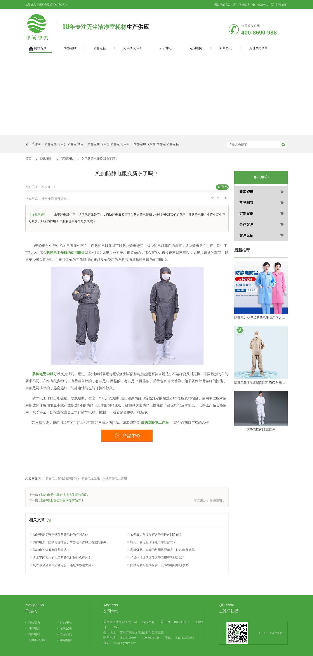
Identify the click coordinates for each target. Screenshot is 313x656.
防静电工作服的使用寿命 (65, 253)
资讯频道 (46, 158)
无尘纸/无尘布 (37, 640)
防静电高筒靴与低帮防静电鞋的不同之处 (60, 534)
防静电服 (34, 628)
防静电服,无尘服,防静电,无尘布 (109, 144)
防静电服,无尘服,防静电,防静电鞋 (156, 144)
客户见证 (246, 235)
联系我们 (66, 634)
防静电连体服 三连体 (261, 429)
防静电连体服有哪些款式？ (51, 550)
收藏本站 (260, 5)
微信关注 (222, 5)
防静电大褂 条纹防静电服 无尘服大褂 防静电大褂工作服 (261, 317)
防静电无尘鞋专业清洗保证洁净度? (64, 494)
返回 (221, 187)
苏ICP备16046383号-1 (174, 622)
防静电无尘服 (42, 374)
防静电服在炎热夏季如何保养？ (62, 500)
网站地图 (278, 5)
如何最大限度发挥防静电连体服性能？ (156, 534)
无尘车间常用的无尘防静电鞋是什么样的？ (62, 557)
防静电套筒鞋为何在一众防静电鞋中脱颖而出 (160, 565)
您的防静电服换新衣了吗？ (100, 158)
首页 (28, 158)
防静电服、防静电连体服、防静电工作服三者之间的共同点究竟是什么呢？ (72, 542)
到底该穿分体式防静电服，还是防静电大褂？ (63, 565)
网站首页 (34, 622)
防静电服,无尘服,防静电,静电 (64, 144)
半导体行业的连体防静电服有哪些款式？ (157, 557)
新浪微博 (241, 5)
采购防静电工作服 (115, 478)
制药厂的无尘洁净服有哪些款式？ (153, 542)
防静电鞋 (34, 634)
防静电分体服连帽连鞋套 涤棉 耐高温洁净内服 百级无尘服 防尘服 (261, 382)
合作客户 (246, 224)
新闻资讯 (67, 158)
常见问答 (246, 203)
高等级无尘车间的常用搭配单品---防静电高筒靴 (162, 550)
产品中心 (66, 622)
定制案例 (246, 213)
